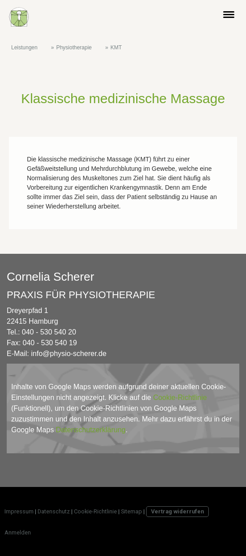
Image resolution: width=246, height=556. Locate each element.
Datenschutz (54, 511)
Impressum (19, 511)
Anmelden (17, 532)
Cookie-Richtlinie (180, 397)
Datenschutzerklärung (91, 430)
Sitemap (131, 511)
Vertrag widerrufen (177, 511)
